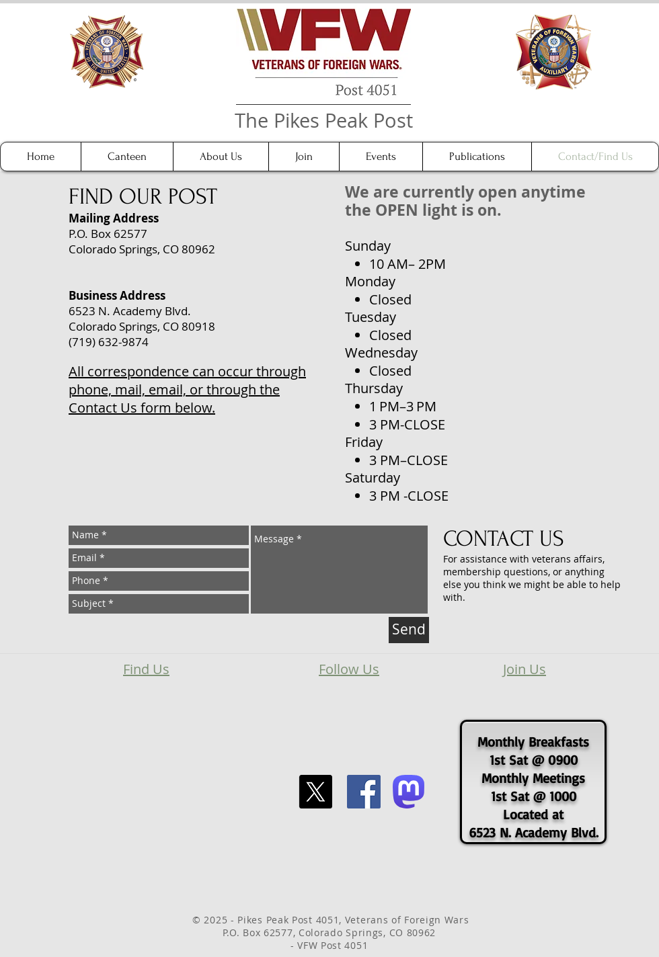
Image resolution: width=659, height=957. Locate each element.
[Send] (409, 630)
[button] (220, 156)
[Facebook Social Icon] (364, 791)
